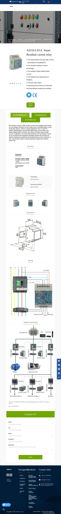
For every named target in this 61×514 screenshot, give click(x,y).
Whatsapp (9, 481)
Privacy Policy (37, 511)
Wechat (8, 479)
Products (20, 39)
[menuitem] (36, 8)
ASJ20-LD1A (15, 406)
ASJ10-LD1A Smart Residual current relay (24, 41)
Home (14, 39)
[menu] (36, 8)
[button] (36, 8)
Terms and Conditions (47, 511)
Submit (30, 457)
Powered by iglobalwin (49, 513)
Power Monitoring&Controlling (33, 39)
